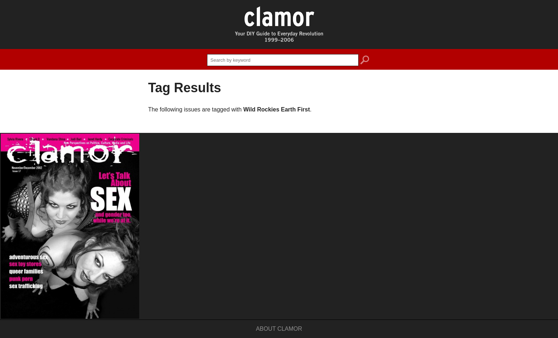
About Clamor (279, 329)
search (364, 61)
